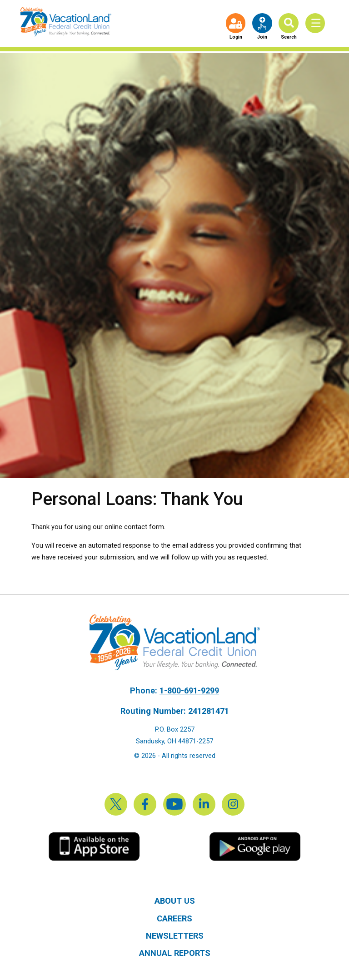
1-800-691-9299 (189, 690)
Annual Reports (174, 953)
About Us (175, 901)
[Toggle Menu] (317, 23)
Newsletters (175, 935)
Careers (174, 918)
